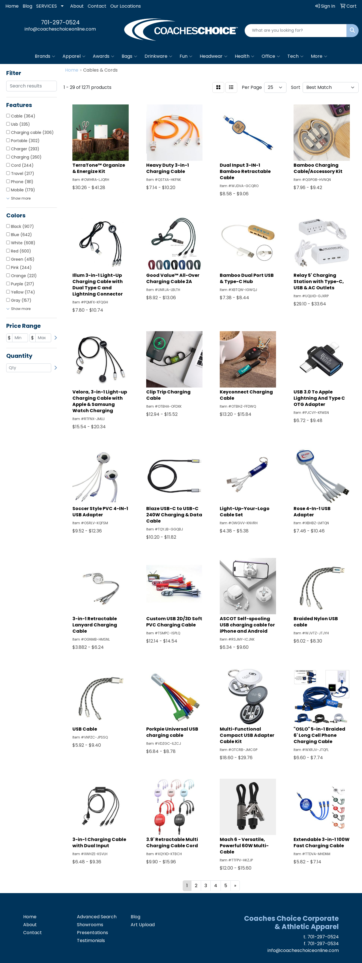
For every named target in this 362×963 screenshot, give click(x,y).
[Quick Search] (296, 30)
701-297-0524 (60, 22)
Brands (45, 56)
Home (12, 6)
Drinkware (158, 56)
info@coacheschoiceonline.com (60, 29)
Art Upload (143, 924)
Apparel (74, 56)
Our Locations (125, 6)
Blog (27, 6)
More (319, 56)
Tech (295, 56)
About (77, 6)
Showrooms (90, 924)
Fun (186, 56)
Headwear (213, 56)
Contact (97, 6)
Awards (103, 56)
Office (271, 56)
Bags (129, 56)
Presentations (92, 932)
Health (244, 56)
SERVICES (46, 6)
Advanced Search (97, 916)
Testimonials (91, 940)
